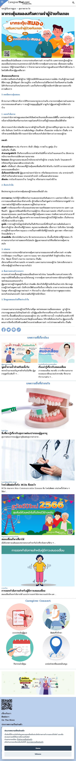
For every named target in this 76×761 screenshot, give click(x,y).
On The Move (8, 720)
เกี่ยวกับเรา (6, 713)
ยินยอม (38, 748)
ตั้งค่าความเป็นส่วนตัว (24, 739)
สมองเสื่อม (36, 104)
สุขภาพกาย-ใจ (24, 8)
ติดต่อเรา (5, 716)
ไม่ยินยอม (38, 754)
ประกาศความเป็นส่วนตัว (12, 724)
